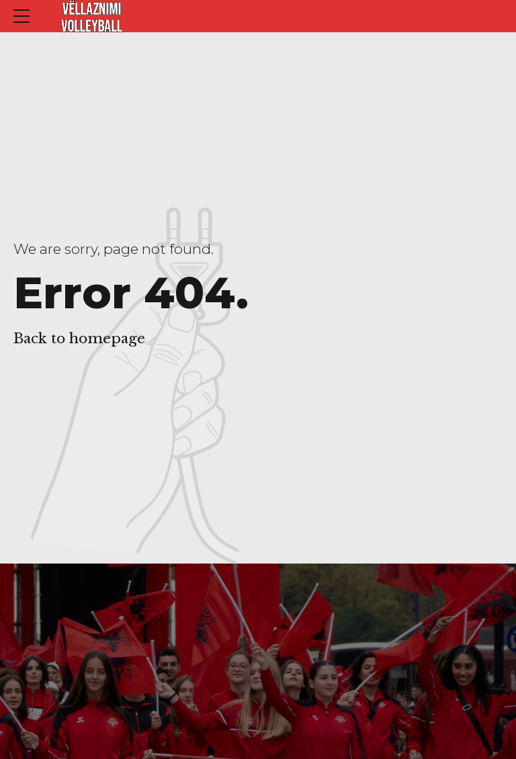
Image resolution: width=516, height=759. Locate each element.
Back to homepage (79, 338)
